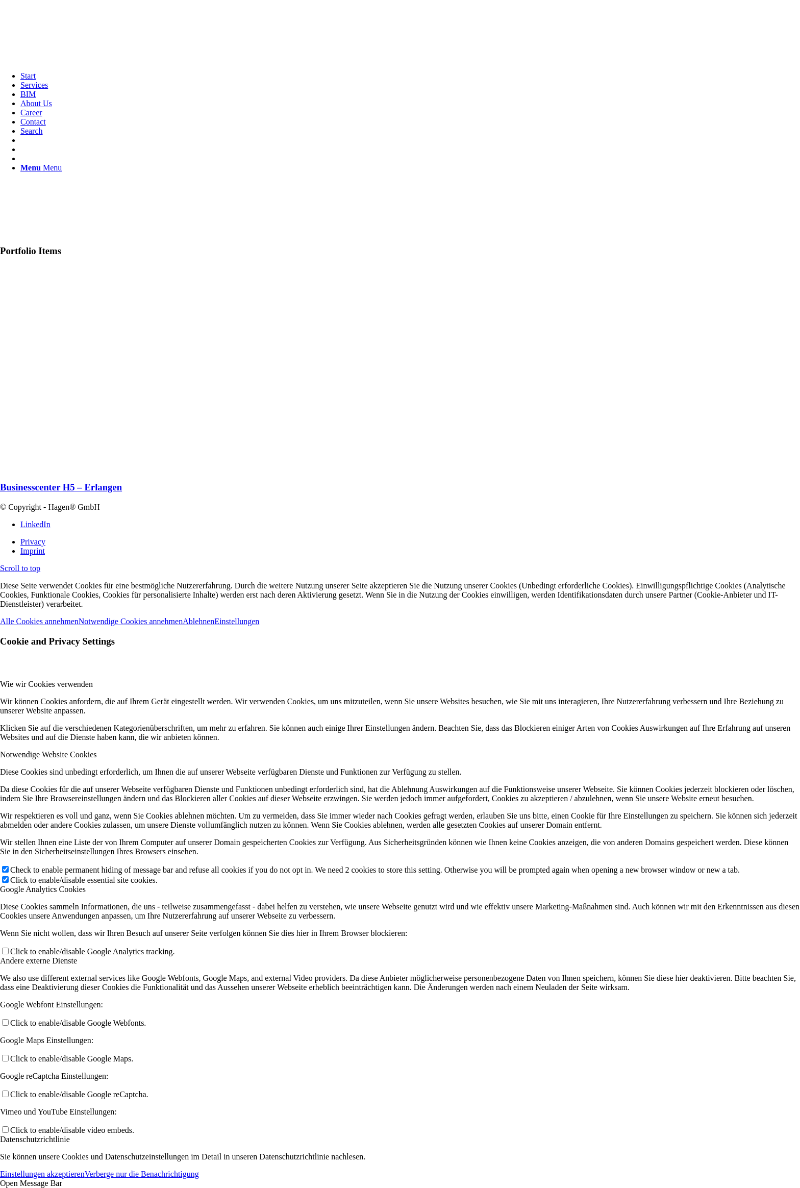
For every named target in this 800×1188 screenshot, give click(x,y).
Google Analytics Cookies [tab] (43, 889)
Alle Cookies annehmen (39, 621)
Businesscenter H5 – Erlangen (61, 487)
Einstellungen (236, 621)
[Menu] (41, 167)
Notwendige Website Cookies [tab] (48, 754)
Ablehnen (198, 621)
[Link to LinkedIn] (35, 524)
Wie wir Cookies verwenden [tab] (46, 684)
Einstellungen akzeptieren (42, 1174)
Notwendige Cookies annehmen (131, 621)
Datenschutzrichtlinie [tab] (35, 1139)
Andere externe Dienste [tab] (38, 960)
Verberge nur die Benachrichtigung (142, 1174)
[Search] (31, 131)
